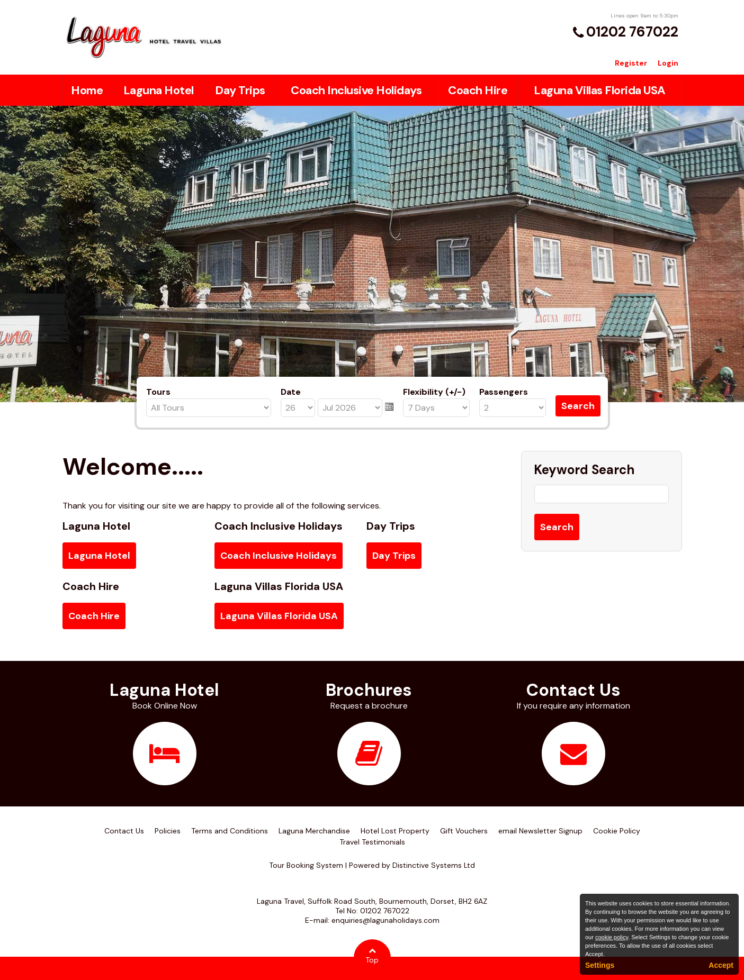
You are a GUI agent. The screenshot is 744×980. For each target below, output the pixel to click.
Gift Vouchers (464, 831)
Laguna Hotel (158, 90)
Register (631, 63)
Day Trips (240, 90)
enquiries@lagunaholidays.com (385, 920)
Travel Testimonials (372, 842)
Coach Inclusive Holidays (356, 90)
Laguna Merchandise (314, 831)
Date (291, 391)
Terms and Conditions (229, 831)
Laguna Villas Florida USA (600, 90)
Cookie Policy (616, 831)
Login (668, 63)
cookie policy (611, 937)
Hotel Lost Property (395, 831)
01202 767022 (632, 32)
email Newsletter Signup (540, 831)
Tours (158, 391)
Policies (168, 831)
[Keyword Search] (601, 494)
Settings (599, 965)
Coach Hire (477, 90)
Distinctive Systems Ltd (433, 865)
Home (87, 90)
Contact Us (124, 831)
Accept (721, 965)
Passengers (503, 391)
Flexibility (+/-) (434, 391)
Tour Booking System (306, 865)
